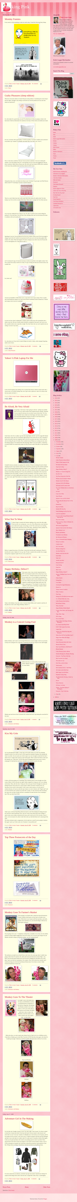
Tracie (54, 158)
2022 (56, 407)
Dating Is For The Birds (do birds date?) (64, 596)
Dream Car (58, 587)
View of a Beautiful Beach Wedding (63, 539)
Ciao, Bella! (58, 582)
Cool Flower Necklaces (58, 201)
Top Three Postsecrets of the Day (20, 837)
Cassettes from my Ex (58, 203)
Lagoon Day (58, 629)
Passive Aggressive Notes (58, 188)
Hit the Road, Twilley (60, 603)
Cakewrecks (55, 205)
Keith (54, 136)
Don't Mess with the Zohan (62, 663)
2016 (56, 421)
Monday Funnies (13, 19)
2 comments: (35, 346)
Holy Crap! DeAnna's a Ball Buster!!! (64, 646)
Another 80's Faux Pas (61, 509)
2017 (56, 419)
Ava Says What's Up (60, 551)
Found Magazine (57, 199)
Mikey (54, 149)
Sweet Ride (58, 555)
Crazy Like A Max (60, 493)
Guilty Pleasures (11, 350)
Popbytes (55, 186)
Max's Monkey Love (60, 530)
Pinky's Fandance (59, 591)
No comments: (35, 83)
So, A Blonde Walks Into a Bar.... (63, 598)
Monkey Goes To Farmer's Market (21, 912)
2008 (56, 439)
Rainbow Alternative (57, 151)
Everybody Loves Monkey (61, 534)
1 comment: (34, 396)
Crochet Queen (59, 639)
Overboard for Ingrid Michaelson (63, 584)
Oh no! (57, 680)
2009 (56, 437)
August (58, 451)
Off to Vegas (58, 616)
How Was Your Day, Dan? (59, 192)
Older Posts (46, 1187)
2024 (56, 402)
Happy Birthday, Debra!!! (17, 569)
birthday (10, 612)
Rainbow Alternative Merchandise (60, 175)
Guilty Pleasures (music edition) (63, 651)
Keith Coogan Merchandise (59, 138)
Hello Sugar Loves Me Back (62, 672)
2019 (56, 414)
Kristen (54, 141)
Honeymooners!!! (60, 562)
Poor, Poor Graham (60, 519)
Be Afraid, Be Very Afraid (17, 406)
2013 (56, 428)
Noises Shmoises (59, 683)
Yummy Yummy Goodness (61, 589)
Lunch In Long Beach (60, 513)
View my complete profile (58, 33)
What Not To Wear (13, 519)
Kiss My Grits (11, 733)
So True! (58, 491)
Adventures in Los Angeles (59, 173)
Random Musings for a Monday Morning (65, 653)
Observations (11, 561)
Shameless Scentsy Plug (61, 674)
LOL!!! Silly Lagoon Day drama (63, 627)
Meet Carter (58, 569)
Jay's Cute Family (60, 546)
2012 (56, 430)
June (57, 455)
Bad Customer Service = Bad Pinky (63, 667)
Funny (9, 88)
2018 (56, 416)
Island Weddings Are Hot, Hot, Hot (63, 511)
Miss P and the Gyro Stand (61, 658)
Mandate (10, 829)
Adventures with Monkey (13, 723)
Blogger (45, 1198)
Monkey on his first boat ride (62, 553)
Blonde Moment (59, 649)
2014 (56, 426)
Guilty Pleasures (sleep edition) (19, 95)
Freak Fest (58, 567)
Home (27, 1187)
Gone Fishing (59, 565)
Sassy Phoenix (59, 496)
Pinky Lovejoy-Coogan (66, 17)
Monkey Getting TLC (60, 548)
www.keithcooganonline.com (59, 67)
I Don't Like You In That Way (59, 190)
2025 (56, 400)
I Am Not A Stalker (57, 177)
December (58, 441)
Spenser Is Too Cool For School (63, 498)
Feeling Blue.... (59, 580)
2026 (56, 398)
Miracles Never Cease (60, 644)
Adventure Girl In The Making (19, 1118)
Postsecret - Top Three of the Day (63, 656)
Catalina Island (59, 544)
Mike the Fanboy (57, 180)
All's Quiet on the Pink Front (62, 670)
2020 (56, 412)
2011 (56, 433)
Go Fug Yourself (56, 195)
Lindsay (55, 143)
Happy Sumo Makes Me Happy (63, 637)
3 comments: (35, 985)
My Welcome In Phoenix (61, 537)
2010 (56, 435)
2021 (56, 409)
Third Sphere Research (58, 184)
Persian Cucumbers (60, 541)
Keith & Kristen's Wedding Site (60, 171)
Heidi (54, 132)
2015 (56, 423)
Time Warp (58, 594)
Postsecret (10, 904)
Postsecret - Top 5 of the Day (62, 691)
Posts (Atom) (11, 1190)
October (58, 446)
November (58, 444)
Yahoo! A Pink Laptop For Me (19, 358)
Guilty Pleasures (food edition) (62, 601)
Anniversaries (59, 665)
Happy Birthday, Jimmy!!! (61, 572)
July (57, 453)
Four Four (55, 197)
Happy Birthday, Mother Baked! (63, 608)
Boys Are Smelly (59, 506)
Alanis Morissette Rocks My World (63, 642)
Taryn (54, 153)
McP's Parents (56, 147)
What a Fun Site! (59, 605)
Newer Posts (6, 1187)
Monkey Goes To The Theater (19, 997)
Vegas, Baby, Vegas (60, 614)
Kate (54, 134)
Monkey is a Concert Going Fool (20, 622)
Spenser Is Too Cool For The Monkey (64, 527)
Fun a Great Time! (60, 618)
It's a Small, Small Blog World (62, 624)
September (58, 448)
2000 (56, 697)
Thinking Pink (16, 6)
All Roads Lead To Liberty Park (63, 485)
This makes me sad (60, 660)
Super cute (58, 558)
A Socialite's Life (57, 207)
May (57, 694)
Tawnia (54, 155)
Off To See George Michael (62, 525)
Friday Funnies (59, 578)
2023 (56, 405)
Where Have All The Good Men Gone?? (64, 635)
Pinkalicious (58, 504)
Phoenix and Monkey (60, 532)
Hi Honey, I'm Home (60, 685)
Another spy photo (60, 560)
